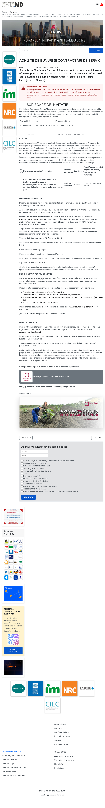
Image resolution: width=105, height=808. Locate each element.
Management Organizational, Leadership (40, 486)
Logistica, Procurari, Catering (35, 478)
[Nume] (34, 451)
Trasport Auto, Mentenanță (34, 489)
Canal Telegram (13, 650)
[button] (101, 4)
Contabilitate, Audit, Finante (34, 463)
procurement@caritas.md (31, 219)
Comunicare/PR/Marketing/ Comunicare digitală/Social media (49, 461)
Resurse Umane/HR (31, 476)
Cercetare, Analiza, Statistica (35, 481)
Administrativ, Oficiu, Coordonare (37, 471)
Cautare (96, 51)
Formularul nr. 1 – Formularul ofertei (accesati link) (44, 292)
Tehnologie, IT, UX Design (33, 468)
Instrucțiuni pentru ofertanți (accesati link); (41, 302)
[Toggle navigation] (97, 4)
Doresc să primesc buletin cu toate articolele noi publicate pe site (50, 491)
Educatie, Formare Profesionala (36, 466)
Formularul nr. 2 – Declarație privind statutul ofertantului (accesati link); (52, 295)
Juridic (26, 473)
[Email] (34, 455)
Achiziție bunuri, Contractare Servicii (33, 67)
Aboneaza (28, 497)
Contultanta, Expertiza (32, 484)
